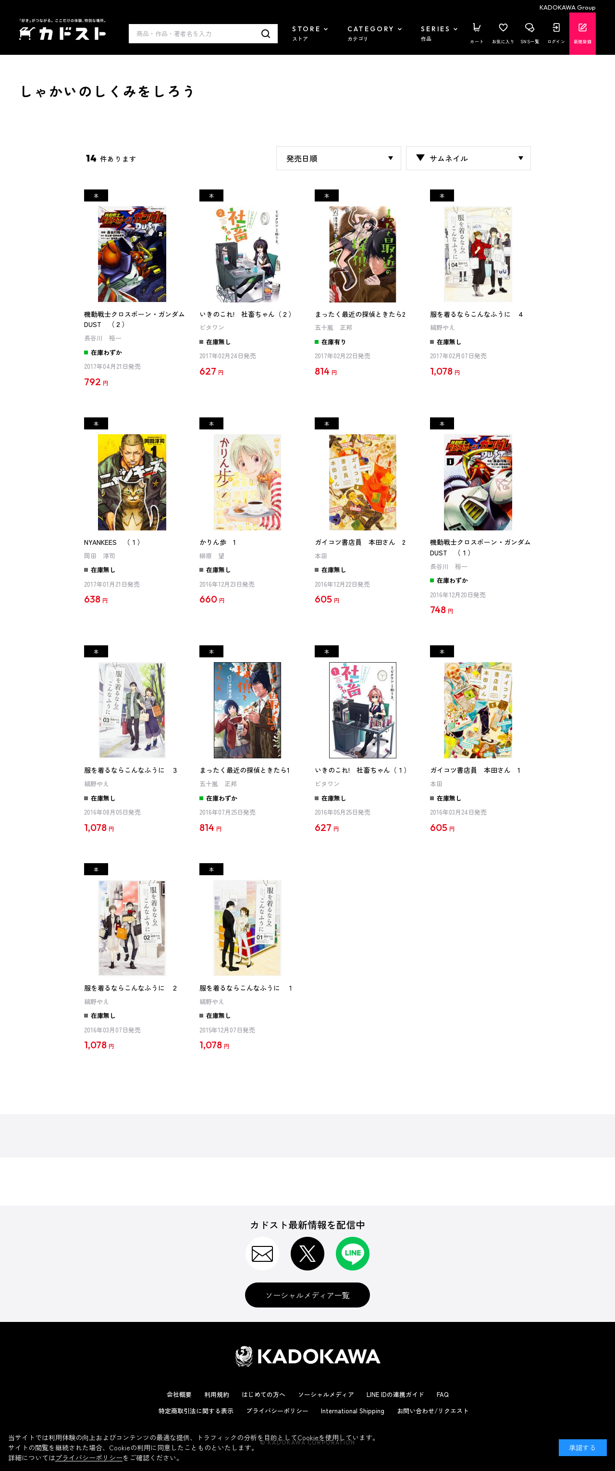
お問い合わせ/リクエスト (433, 1410)
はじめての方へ (263, 1394)
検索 (266, 33)
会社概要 (179, 1394)
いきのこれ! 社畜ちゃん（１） (362, 770)
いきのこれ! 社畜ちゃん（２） (247, 314)
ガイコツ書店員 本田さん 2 (360, 542)
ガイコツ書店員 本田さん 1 (475, 770)
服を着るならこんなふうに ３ (131, 770)
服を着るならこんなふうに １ (246, 988)
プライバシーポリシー (277, 1410)
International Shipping (352, 1410)
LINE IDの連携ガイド (395, 1394)
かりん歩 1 (217, 542)
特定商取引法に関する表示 (196, 1410)
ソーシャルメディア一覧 (307, 1295)
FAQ (443, 1394)
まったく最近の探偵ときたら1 (244, 770)
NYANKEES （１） (114, 542)
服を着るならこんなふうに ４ (477, 314)
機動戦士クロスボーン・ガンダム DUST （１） (480, 547)
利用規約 (216, 1394)
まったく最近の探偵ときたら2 (360, 314)
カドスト (62, 29)
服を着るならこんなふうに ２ (131, 988)
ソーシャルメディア (326, 1394)
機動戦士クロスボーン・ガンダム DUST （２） (134, 319)
